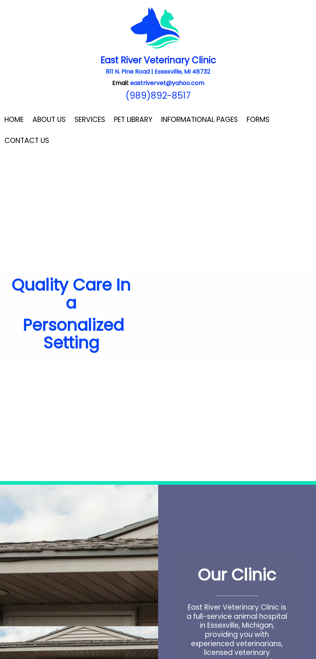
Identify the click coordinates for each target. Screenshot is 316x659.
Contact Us (26, 141)
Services (89, 120)
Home (14, 120)
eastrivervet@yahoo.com (167, 83)
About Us (49, 120)
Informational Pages (199, 120)
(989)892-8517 (158, 96)
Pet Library (133, 120)
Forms (258, 120)
